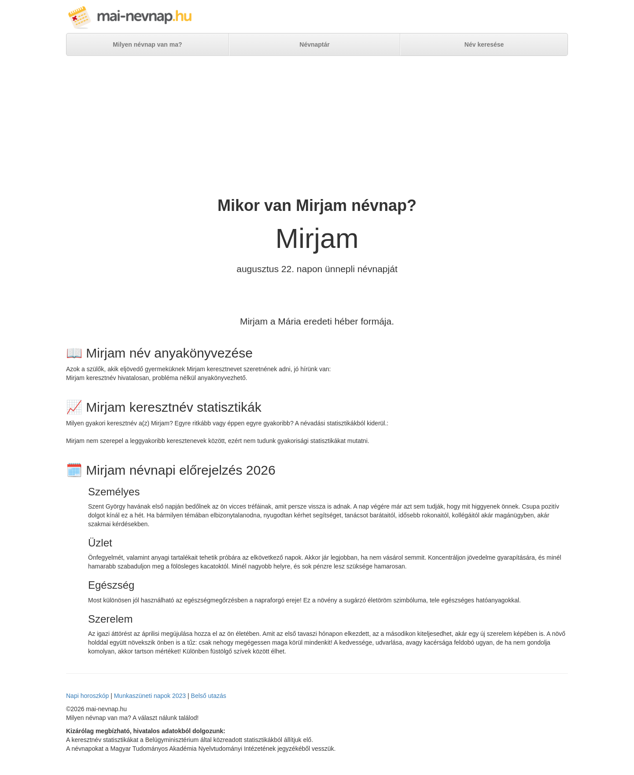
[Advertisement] (317, 126)
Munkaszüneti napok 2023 (150, 695)
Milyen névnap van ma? (147, 44)
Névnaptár (314, 44)
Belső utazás (208, 695)
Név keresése (484, 44)
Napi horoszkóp (87, 695)
